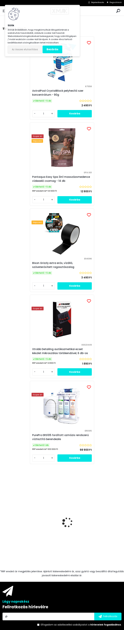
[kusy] (15, 390)
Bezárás (52, 49)
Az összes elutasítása (25, 49)
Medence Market (87, 569)
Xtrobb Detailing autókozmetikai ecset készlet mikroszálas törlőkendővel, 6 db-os (92, 185)
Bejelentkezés (97, 2)
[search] (118, 11)
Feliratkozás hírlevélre (25, 442)
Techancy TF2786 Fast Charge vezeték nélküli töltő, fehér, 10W (30, 367)
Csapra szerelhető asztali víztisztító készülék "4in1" (89, 367)
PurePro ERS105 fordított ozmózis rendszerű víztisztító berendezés (56, 273)
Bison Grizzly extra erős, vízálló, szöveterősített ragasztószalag (26, 185)
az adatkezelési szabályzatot (70, 460)
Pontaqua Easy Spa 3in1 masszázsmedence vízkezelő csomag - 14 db (92, 94)
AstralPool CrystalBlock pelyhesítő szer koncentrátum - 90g (30, 94)
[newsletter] (107, 452)
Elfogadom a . (81, 460)
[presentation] (4, 355)
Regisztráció (115, 2)
